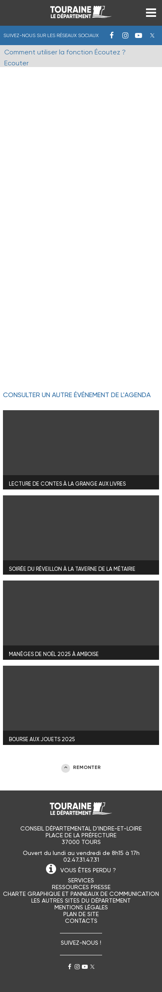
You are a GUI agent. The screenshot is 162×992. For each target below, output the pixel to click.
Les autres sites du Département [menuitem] (81, 900)
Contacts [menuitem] (81, 920)
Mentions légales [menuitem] (81, 907)
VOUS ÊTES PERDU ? (88, 870)
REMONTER (87, 767)
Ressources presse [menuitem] (81, 887)
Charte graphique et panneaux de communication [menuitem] (81, 893)
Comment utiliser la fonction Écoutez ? (65, 52)
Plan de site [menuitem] (81, 914)
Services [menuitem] (81, 880)
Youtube (139, 35)
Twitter (152, 35)
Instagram (125, 35)
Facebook (112, 35)
